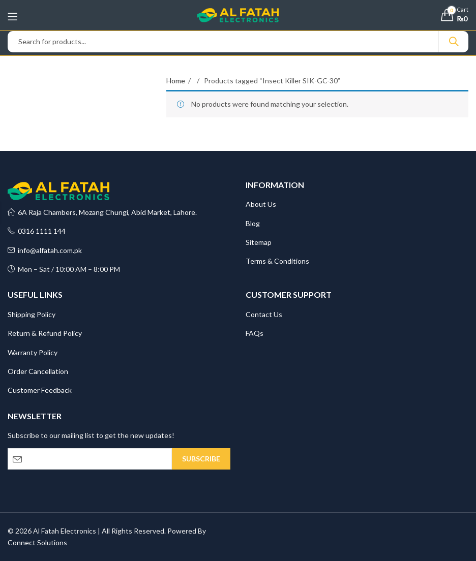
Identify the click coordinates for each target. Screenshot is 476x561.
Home (175, 80)
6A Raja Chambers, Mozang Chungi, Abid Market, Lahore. (102, 212)
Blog (253, 223)
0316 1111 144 (37, 231)
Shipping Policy (31, 314)
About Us (261, 204)
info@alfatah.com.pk (45, 250)
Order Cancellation (38, 371)
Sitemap (259, 242)
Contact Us (264, 314)
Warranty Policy (32, 352)
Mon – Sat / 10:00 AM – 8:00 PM (64, 269)
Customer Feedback (40, 390)
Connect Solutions (37, 542)
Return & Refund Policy (45, 333)
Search (453, 41)
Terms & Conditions (277, 261)
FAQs (254, 333)
